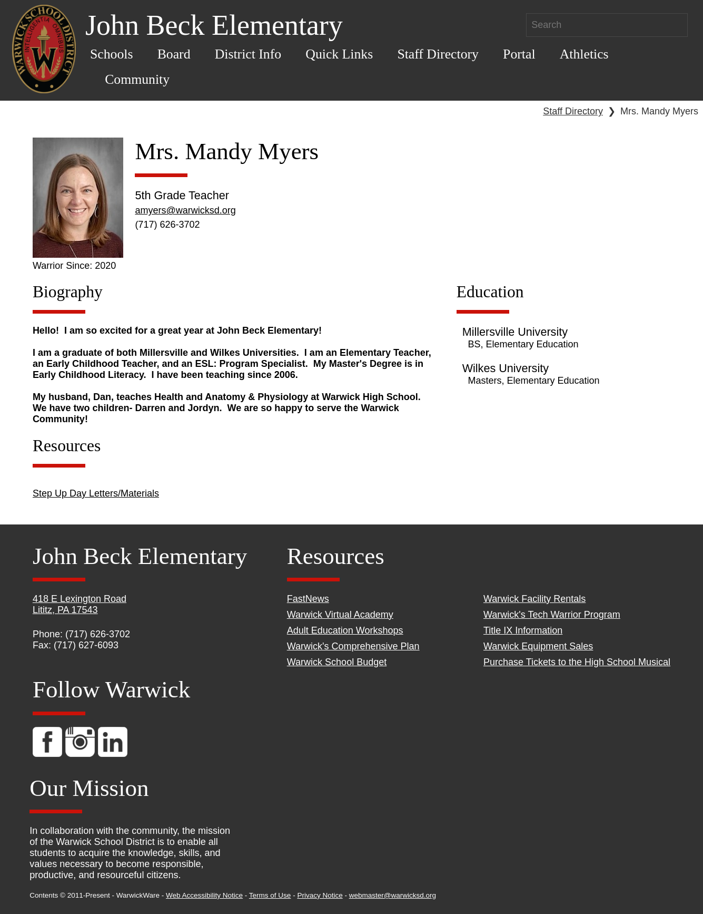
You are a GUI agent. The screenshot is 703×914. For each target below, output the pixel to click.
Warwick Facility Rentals (534, 599)
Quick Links (339, 54)
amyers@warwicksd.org (185, 210)
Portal (519, 54)
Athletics (584, 54)
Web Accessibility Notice (204, 895)
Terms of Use (270, 895)
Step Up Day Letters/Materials (96, 493)
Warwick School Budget (337, 662)
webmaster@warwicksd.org (392, 895)
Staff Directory (438, 54)
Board (174, 54)
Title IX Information (522, 630)
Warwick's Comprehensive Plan (353, 646)
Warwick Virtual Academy (340, 614)
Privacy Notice (319, 895)
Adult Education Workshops (345, 630)
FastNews (308, 599)
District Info (248, 54)
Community (137, 79)
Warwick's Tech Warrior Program (551, 614)
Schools (111, 54)
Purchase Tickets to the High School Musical (576, 662)
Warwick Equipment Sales (538, 646)
